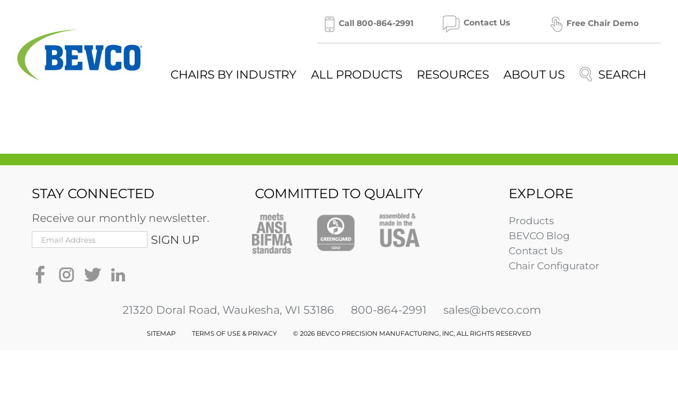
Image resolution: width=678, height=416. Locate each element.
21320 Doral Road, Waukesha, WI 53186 (228, 310)
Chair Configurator (554, 266)
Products (531, 220)
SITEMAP (161, 333)
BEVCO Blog (539, 236)
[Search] (612, 73)
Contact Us (535, 251)
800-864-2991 (389, 310)
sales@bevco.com (492, 310)
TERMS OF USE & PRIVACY (234, 333)
